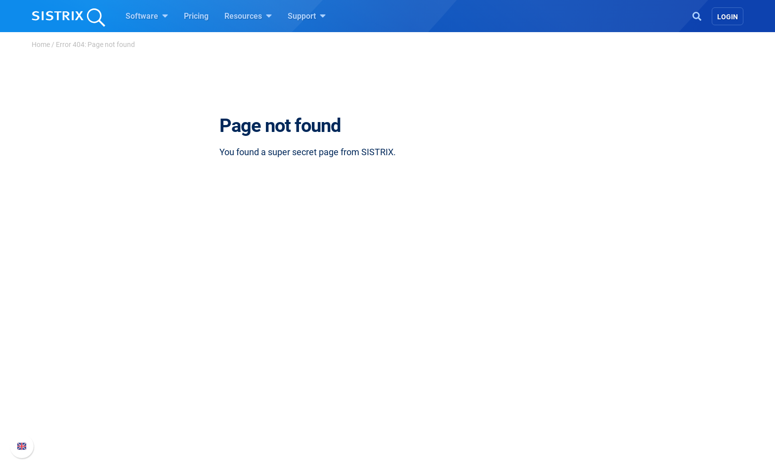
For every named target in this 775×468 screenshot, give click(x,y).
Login (727, 17)
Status (524, 408)
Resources (248, 16)
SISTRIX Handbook (546, 345)
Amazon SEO (309, 377)
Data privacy (194, 392)
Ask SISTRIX (421, 345)
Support (307, 16)
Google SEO (306, 361)
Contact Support (541, 392)
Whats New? (535, 361)
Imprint (184, 408)
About (182, 345)
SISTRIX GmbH (201, 326)
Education (189, 377)
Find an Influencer (317, 392)
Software (147, 16)
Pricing (196, 16)
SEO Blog (415, 392)
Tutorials (414, 424)
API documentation (546, 377)
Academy (415, 377)
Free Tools (417, 408)
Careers (202, 361)
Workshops (418, 361)
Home (41, 44)
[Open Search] (697, 15)
